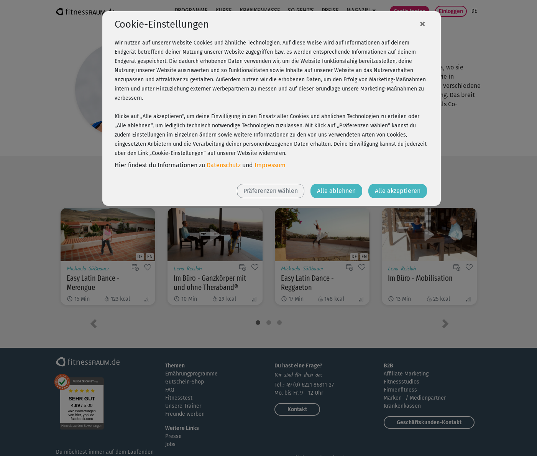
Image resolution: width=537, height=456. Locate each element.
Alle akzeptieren (397, 190)
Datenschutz (224, 165)
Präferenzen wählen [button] (270, 190)
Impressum (270, 165)
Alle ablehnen (336, 190)
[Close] (422, 23)
